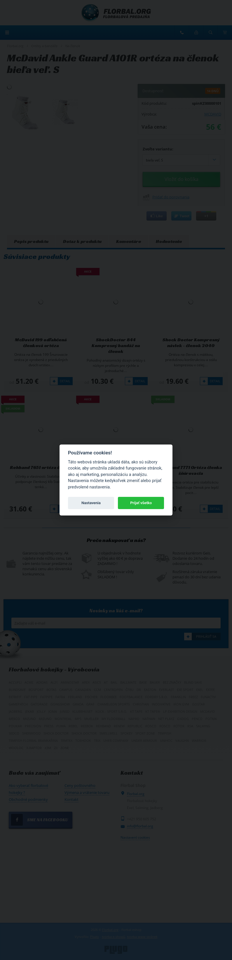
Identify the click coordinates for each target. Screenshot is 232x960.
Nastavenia (91, 503)
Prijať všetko (141, 503)
